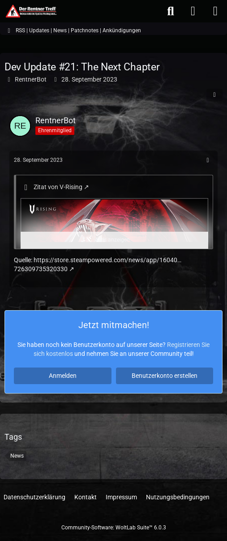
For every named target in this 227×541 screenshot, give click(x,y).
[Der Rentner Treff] (31, 11)
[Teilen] (214, 95)
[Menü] (215, 11)
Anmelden (63, 375)
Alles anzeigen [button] (112, 240)
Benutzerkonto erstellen (164, 375)
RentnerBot (31, 79)
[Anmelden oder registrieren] (193, 11)
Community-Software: (113, 527)
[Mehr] (207, 160)
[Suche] (171, 11)
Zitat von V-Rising (58, 186)
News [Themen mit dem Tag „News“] (17, 456)
